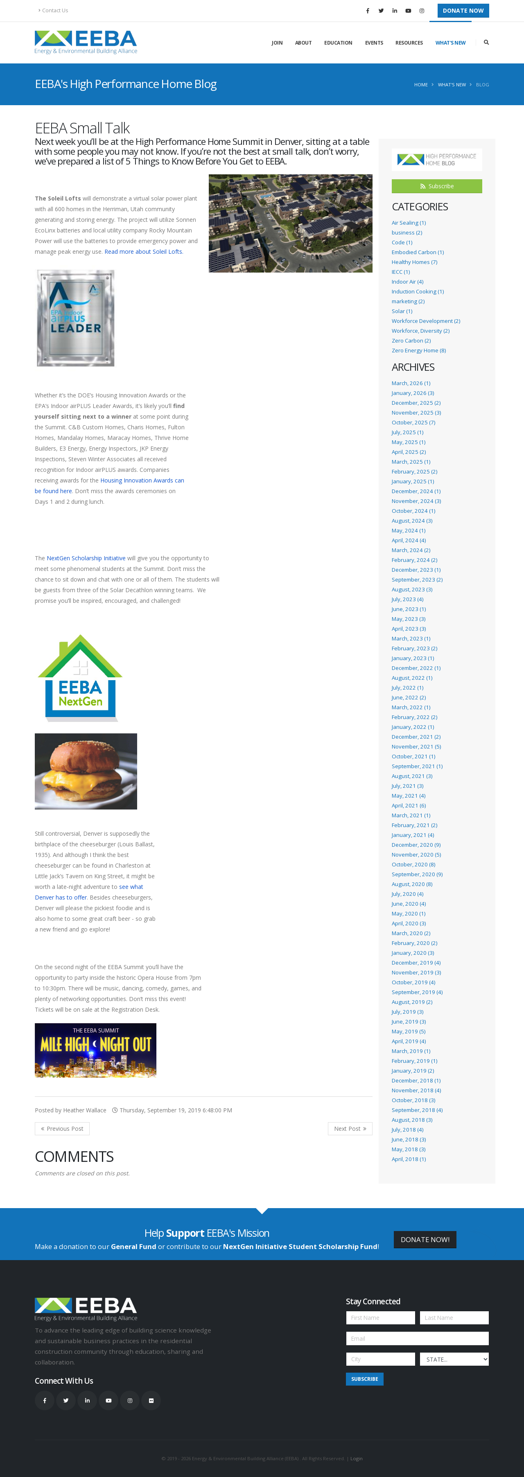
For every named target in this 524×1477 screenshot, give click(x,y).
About (303, 42)
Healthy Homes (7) (414, 262)
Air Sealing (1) (409, 222)
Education (338, 42)
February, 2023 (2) (414, 648)
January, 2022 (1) (413, 727)
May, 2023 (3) (408, 618)
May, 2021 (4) (408, 795)
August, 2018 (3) (412, 1119)
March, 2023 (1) (411, 638)
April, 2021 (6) (409, 805)
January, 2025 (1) (413, 481)
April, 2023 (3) (409, 628)
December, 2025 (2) (416, 402)
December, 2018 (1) (416, 1080)
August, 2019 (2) (412, 1002)
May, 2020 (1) (408, 913)
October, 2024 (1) (413, 510)
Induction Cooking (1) (418, 291)
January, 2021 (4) (413, 835)
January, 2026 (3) (413, 393)
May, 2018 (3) (408, 1149)
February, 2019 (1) (414, 1060)
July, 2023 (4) (407, 599)
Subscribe (437, 186)
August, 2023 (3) (412, 589)
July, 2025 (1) (407, 432)
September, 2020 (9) (417, 874)
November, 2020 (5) (416, 854)
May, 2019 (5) (408, 1031)
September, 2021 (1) (417, 766)
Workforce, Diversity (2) (420, 330)
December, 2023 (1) (416, 569)
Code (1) (402, 242)
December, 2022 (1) (416, 668)
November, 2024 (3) (416, 501)
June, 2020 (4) (409, 903)
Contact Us (53, 10)
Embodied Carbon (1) (418, 252)
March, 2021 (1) (411, 815)
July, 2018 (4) (407, 1129)
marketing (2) (408, 301)
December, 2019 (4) (416, 962)
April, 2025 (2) (409, 452)
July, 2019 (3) (407, 1011)
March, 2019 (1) (411, 1051)
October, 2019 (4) (413, 982)
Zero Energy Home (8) (419, 350)
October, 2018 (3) (413, 1100)
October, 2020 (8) (413, 864)
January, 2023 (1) (413, 658)
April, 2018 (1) (409, 1159)
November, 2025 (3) (416, 412)
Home (421, 84)
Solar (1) (402, 311)
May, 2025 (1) (408, 442)
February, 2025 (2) (414, 471)
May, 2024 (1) (408, 530)
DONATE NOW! (425, 1239)
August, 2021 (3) (412, 776)
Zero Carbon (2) (411, 340)
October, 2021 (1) (413, 756)
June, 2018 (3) (409, 1139)
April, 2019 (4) (409, 1041)
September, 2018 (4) (417, 1110)
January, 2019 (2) (413, 1070)
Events (374, 42)
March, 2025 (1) (411, 461)
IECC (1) (401, 271)
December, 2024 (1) (416, 491)
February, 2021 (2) (414, 825)
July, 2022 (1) (407, 687)
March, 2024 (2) (411, 550)
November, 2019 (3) (416, 972)
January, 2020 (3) (413, 952)
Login (356, 1458)
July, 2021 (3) (407, 785)
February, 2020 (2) (414, 943)
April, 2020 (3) (409, 923)
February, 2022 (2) (414, 717)
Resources (409, 42)
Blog (482, 84)
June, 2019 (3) (409, 1021)
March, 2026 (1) (411, 383)
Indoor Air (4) (407, 281)
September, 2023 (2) (417, 579)
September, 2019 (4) (417, 992)
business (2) (407, 232)
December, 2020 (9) (416, 844)
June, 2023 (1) (409, 609)
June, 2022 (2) (409, 697)
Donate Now (463, 10)
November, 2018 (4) (416, 1090)
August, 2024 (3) (412, 520)
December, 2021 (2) (416, 736)
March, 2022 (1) (411, 707)
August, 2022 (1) (412, 677)
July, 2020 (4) (407, 893)
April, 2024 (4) (409, 540)
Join (277, 42)
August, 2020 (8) (412, 884)
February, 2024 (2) (414, 560)
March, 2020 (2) (411, 933)
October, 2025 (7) (413, 422)
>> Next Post (350, 1128)
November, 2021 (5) (416, 746)
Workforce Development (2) (426, 321)
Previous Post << (62, 1128)
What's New (451, 42)
